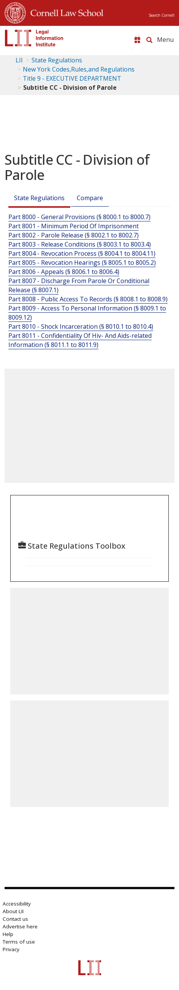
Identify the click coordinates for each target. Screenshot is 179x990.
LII (19, 60)
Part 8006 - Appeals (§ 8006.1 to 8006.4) (63, 271)
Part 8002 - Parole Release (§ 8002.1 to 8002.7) (73, 235)
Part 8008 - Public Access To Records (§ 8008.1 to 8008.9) (88, 299)
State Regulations (57, 60)
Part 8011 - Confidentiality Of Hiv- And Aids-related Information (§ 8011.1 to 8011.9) (80, 340)
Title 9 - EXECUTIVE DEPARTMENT (72, 78)
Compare (90, 198)
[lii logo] (34, 38)
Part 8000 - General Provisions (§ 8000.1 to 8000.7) (79, 217)
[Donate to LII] (137, 40)
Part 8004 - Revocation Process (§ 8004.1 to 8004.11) (81, 253)
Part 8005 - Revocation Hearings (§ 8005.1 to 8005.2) (82, 262)
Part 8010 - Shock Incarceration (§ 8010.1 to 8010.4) (80, 326)
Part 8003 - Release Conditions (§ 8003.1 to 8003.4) (79, 244)
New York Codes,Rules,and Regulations (79, 69)
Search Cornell (161, 15)
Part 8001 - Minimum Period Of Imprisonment (73, 226)
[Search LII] (149, 40)
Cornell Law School (64, 12)
